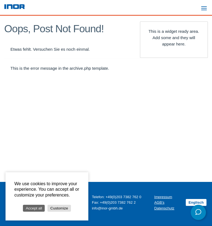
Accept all (34, 208)
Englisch (196, 202)
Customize (59, 208)
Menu (205, 6)
